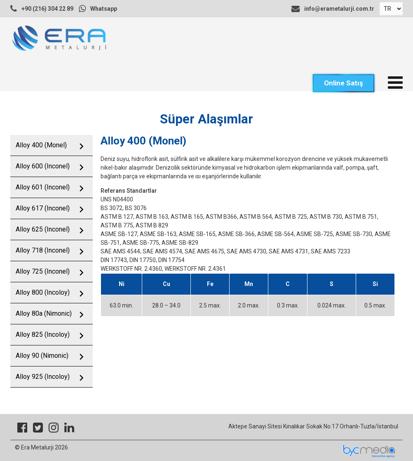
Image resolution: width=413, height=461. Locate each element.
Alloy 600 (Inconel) (43, 166)
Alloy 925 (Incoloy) (43, 377)
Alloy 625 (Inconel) (43, 229)
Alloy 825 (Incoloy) (43, 334)
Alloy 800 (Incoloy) (43, 292)
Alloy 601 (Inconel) (43, 187)
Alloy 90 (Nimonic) (42, 355)
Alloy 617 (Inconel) (43, 208)
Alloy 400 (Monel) (41, 145)
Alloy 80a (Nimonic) (44, 313)
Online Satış (343, 83)
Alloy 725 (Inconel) (43, 271)
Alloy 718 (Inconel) (43, 250)
